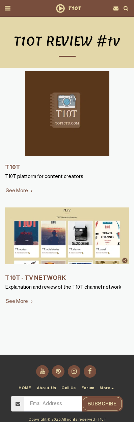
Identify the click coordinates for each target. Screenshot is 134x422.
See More (20, 190)
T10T (12, 167)
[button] (7, 8)
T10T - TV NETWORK (35, 277)
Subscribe (102, 403)
